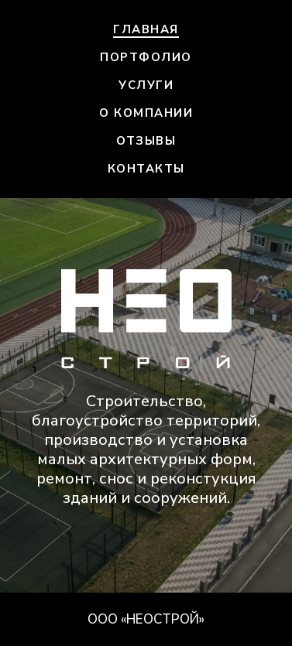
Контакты (146, 168)
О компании (146, 113)
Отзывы (146, 141)
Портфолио (146, 57)
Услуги (146, 85)
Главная (146, 29)
